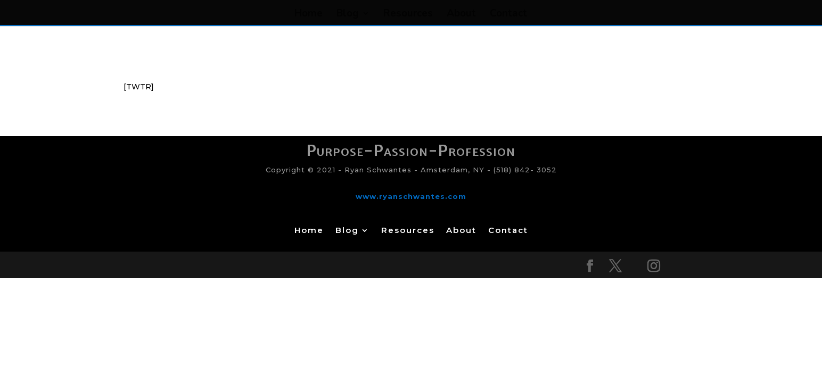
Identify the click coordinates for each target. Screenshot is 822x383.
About (461, 15)
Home (308, 15)
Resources (408, 15)
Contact (508, 15)
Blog (347, 15)
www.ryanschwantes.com (411, 195)
